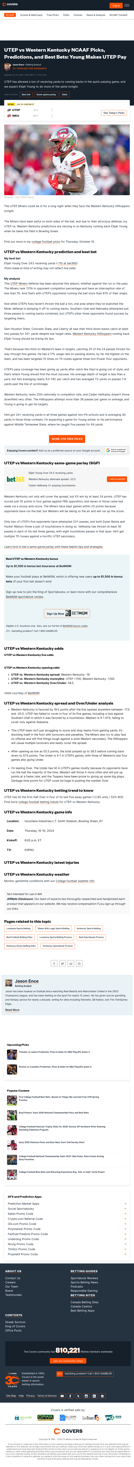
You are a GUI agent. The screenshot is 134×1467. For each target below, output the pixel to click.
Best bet (26, 94)
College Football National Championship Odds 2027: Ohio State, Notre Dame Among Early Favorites (61, 1158)
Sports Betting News (84, 1282)
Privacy (30, 1395)
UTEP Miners (18, 283)
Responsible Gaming (84, 1290)
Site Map (11, 1395)
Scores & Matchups (31, 14)
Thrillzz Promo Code (21, 1249)
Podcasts (77, 1286)
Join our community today (68, 1360)
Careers (10, 1282)
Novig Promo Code (20, 1244)
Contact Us (12, 1278)
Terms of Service (47, 1395)
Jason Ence (18, 64)
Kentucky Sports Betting (89, 928)
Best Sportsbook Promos (91, 937)
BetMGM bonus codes (75, 625)
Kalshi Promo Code (20, 1213)
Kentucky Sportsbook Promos (58, 946)
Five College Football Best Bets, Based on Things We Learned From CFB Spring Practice (59, 1098)
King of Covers (15, 1326)
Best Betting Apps (82, 1310)
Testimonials (13, 1295)
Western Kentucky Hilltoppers (92, 333)
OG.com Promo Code (22, 1224)
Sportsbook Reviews (84, 1278)
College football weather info (75, 881)
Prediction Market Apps (23, 1203)
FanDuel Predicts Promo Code (28, 1234)
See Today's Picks (114, 112)
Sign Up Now (67, 613)
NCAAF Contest (118, 14)
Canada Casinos (81, 1306)
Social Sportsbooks (21, 1208)
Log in (116, 5)
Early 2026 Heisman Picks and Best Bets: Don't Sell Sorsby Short (52, 1142)
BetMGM (33, 693)
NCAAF (10, 14)
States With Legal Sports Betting (53, 928)
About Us (13, 1271)
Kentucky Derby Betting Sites (21, 946)
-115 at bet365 (67, 263)
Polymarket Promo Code (24, 1229)
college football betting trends (38, 802)
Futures (78, 14)
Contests (13, 1315)
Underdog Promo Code (23, 1239)
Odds (66, 14)
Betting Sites (83, 1295)
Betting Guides (84, 1271)
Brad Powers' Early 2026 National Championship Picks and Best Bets (54, 1112)
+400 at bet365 (117, 479)
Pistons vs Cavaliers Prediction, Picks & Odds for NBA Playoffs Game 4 (55, 1066)
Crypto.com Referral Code (25, 1219)
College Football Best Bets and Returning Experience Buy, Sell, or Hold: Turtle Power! (62, 1172)
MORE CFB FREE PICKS (67, 439)
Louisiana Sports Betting (18, 928)
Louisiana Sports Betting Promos (56, 937)
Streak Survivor (15, 1322)
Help (21, 1395)
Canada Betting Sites (84, 1302)
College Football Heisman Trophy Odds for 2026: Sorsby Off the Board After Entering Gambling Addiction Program (62, 1128)
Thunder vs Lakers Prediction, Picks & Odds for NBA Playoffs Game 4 (54, 1052)
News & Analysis (96, 14)
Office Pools (13, 1330)
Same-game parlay (46, 94)
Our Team (11, 1286)
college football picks (46, 241)
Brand (9, 1290)
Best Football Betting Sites (19, 937)
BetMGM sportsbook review (24, 596)
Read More (12, 1010)
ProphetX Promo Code (23, 1254)
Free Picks (53, 14)
